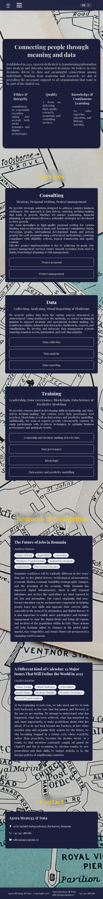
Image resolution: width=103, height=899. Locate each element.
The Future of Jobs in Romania (40, 542)
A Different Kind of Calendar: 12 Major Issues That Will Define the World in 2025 (48, 671)
